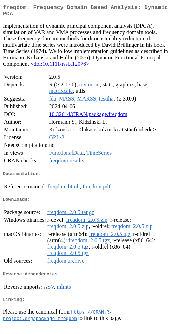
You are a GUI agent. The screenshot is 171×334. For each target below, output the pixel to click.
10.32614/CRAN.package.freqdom (88, 117)
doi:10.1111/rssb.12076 (60, 67)
